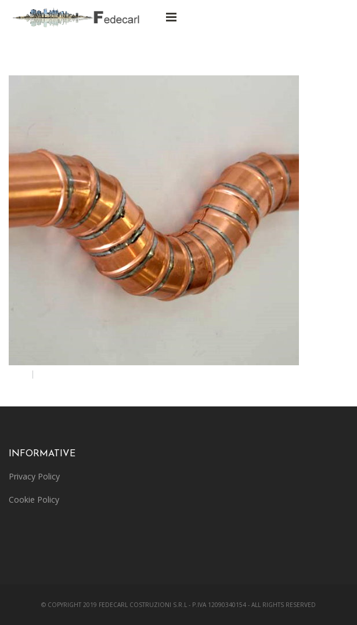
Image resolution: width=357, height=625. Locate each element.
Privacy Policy (34, 476)
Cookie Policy (34, 499)
